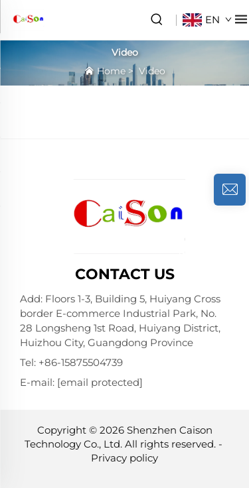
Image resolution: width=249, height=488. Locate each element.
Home (111, 71)
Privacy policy (124, 458)
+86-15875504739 (81, 362)
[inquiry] (230, 190)
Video (152, 71)
